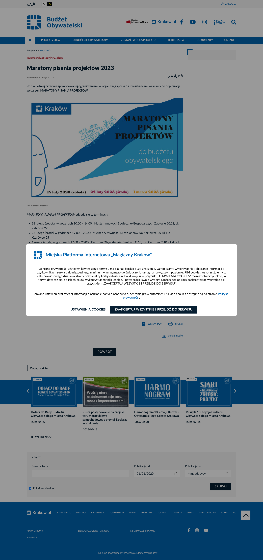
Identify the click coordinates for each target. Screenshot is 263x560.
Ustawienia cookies (88, 309)
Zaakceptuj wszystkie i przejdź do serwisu (153, 309)
